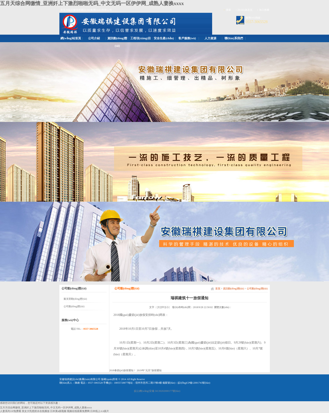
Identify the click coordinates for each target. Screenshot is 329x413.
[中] (163, 307)
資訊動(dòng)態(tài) (117, 42)
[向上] (321, 406)
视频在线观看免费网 (78, 411)
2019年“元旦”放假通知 (149, 370)
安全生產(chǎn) (164, 38)
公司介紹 (94, 38)
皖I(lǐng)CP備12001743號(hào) (194, 382)
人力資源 (210, 38)
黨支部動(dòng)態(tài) (75, 298)
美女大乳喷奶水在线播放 (36, 411)
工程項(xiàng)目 (140, 38)
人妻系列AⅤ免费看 (10, 411)
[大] (159, 307)
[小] (167, 307)
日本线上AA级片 (99, 411)
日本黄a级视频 (58, 411)
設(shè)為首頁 (245, 9)
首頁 (217, 288)
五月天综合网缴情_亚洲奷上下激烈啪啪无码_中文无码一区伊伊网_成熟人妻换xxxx (92, 3)
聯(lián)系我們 (234, 38)
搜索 (228, 9)
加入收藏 (264, 9)
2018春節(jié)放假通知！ (122, 370)
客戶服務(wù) (187, 38)
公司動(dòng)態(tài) (257, 288)
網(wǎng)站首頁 (70, 38)
